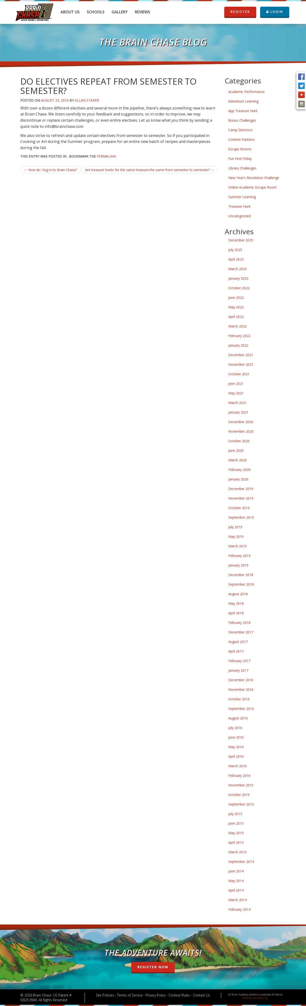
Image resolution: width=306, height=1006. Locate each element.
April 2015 (236, 842)
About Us (70, 12)
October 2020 (239, 441)
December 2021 (240, 355)
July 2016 (235, 727)
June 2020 (236, 450)
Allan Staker (87, 100)
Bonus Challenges (242, 120)
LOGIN (274, 11)
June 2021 (236, 383)
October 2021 (239, 374)
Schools (95, 12)
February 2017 (239, 660)
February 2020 (239, 469)
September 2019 (241, 517)
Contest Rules (179, 995)
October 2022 (239, 288)
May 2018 (236, 603)
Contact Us (201, 995)
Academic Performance (246, 91)
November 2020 (240, 431)
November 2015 (240, 785)
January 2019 (238, 565)
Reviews (142, 12)
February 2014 (239, 909)
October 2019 (239, 508)
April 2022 (236, 316)
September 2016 (241, 708)
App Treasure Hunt (242, 111)
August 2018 (238, 594)
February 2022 (239, 335)
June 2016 (236, 737)
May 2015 (236, 833)
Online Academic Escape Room (252, 187)
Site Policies (105, 995)
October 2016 (239, 699)
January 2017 (238, 670)
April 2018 (236, 613)
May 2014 (236, 880)
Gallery (120, 12)
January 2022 (238, 345)
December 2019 (240, 488)
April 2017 (236, 651)
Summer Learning (242, 197)
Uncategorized (239, 216)
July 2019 (235, 527)
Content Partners (241, 139)
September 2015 (241, 804)
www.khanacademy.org (255, 998)
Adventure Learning (243, 101)
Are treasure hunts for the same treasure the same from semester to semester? (149, 170)
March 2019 (237, 546)
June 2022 (236, 297)
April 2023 (236, 259)
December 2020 (240, 421)
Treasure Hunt (239, 206)
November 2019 (240, 498)
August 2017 (238, 641)
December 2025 (240, 240)
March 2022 (237, 326)
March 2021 (237, 402)
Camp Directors (240, 130)
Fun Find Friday (240, 158)
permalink (106, 156)
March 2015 (237, 852)
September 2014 (241, 861)
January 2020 (238, 479)
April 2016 (236, 756)
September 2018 (241, 584)
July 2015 (235, 813)
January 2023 (238, 278)
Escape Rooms (239, 149)
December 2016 (240, 680)
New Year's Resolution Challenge (253, 177)
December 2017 (240, 632)
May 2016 (236, 747)
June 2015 (236, 823)
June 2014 (236, 871)
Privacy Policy (155, 995)
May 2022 (236, 307)
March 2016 (237, 766)
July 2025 (235, 249)
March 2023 (237, 268)
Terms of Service (129, 995)
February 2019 (239, 555)
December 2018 (240, 574)
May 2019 (236, 536)
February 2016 (239, 775)
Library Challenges (242, 168)
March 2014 (237, 899)
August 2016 (238, 718)
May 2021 (236, 393)
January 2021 (238, 412)
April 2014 (236, 890)
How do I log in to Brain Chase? (50, 170)
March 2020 (237, 460)
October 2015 (239, 794)
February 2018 (239, 622)
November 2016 (240, 689)
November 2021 (240, 364)
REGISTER (240, 12)
